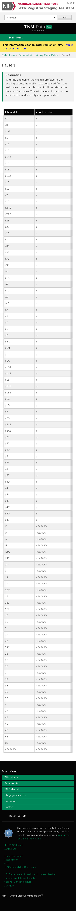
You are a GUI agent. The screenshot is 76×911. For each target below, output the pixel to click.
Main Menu (16, 38)
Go (65, 17)
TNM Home (8, 55)
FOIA (6, 863)
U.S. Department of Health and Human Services (30, 874)
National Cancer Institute (17, 881)
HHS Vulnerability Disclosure (20, 867)
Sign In (71, 3)
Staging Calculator (15, 795)
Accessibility (11, 859)
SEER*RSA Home (13, 845)
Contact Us (10, 849)
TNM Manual (12, 789)
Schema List (25, 55)
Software (10, 801)
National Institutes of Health (19, 878)
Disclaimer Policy (13, 856)
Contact (9, 807)
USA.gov (9, 885)
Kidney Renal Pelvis (47, 55)
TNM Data (38, 27)
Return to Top (17, 816)
